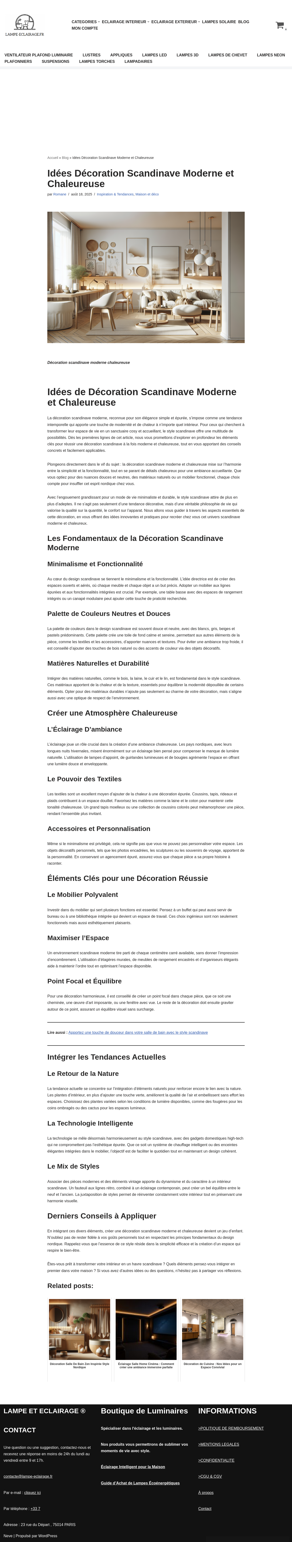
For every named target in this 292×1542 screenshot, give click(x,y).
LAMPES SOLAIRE (219, 22)
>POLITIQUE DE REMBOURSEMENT (231, 1428)
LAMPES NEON (271, 55)
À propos (206, 1493)
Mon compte (85, 28)
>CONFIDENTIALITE (216, 1460)
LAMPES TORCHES (97, 61)
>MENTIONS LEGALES (218, 1444)
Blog (243, 22)
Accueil (52, 158)
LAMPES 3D (188, 55)
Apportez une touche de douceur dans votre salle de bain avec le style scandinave (138, 1032)
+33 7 (35, 1509)
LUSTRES (92, 55)
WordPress (47, 1536)
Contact (204, 1509)
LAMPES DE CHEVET (227, 55)
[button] (99, 22)
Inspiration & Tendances (115, 194)
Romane (59, 194)
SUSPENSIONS (56, 61)
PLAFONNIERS (18, 61)
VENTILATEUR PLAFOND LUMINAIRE (39, 55)
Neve (8, 1536)
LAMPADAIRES (138, 61)
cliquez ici (32, 1493)
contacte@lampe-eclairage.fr (28, 1476)
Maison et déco (147, 194)
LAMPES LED (154, 55)
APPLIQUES (121, 55)
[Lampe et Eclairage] (25, 25)
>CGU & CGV (210, 1476)
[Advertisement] (146, 104)
